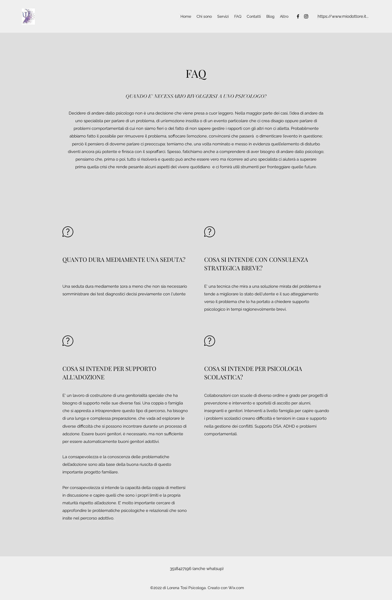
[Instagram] (306, 16)
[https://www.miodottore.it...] (343, 16)
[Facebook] (298, 16)
